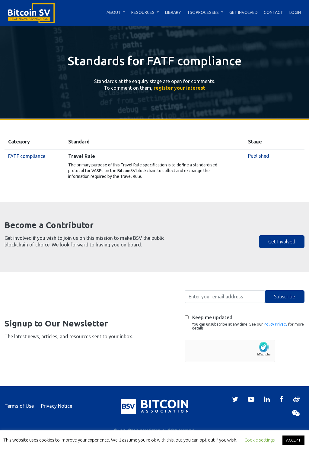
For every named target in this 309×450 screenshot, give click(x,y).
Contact (273, 12)
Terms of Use (19, 406)
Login (295, 12)
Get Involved (243, 12)
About (114, 12)
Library (173, 12)
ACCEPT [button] (293, 440)
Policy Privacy (275, 324)
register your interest (179, 88)
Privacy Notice (56, 406)
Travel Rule (81, 156)
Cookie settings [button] (259, 439)
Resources (142, 12)
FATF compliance (26, 156)
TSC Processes (203, 12)
